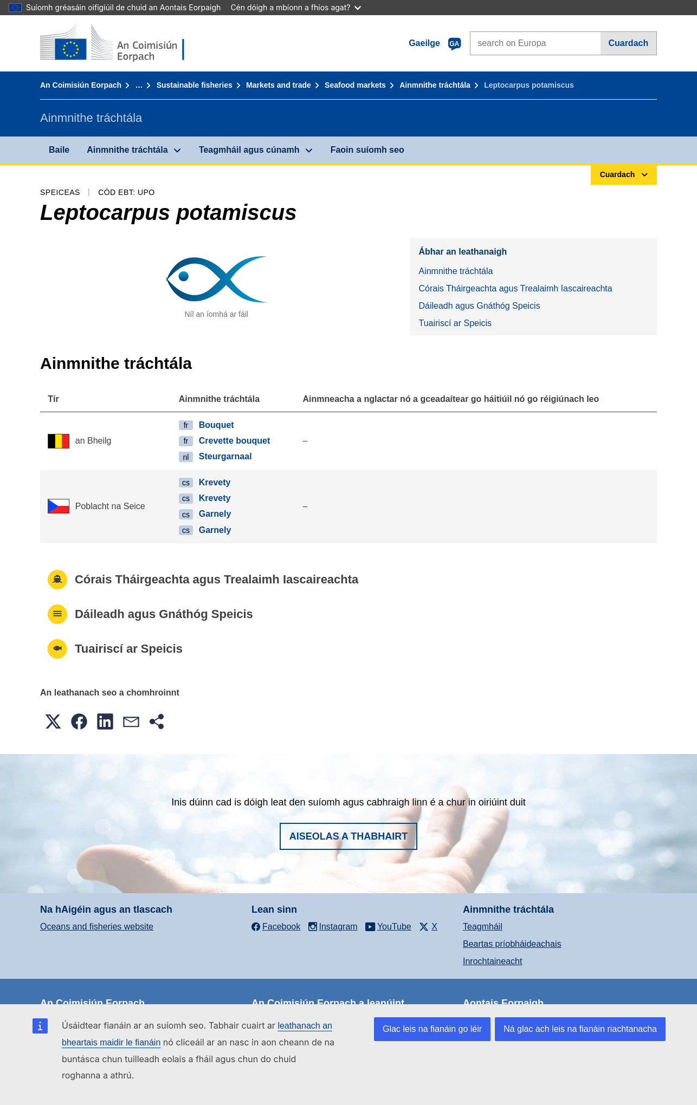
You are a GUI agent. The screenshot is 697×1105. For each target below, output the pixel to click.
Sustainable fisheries (195, 85)
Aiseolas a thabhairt (348, 836)
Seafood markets (355, 85)
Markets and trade (278, 85)
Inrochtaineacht (492, 961)
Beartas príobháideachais (512, 943)
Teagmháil (482, 926)
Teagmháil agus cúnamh (249, 149)
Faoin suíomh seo (367, 149)
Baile (59, 149)
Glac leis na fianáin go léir (432, 1029)
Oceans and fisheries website (96, 926)
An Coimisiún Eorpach (80, 85)
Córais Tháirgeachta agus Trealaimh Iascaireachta (515, 288)
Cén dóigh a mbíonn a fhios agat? (295, 7)
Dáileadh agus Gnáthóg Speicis (479, 305)
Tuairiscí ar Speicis (455, 323)
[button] (53, 721)
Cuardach (628, 43)
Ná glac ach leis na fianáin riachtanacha (580, 1029)
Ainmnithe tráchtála (434, 85)
